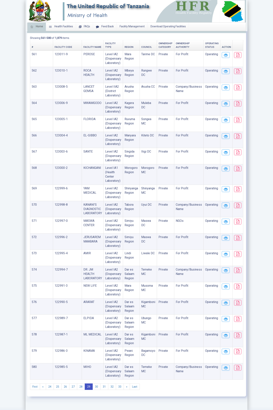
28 (80, 386)
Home (36, 26)
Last (134, 386)
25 (57, 386)
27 (73, 386)
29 (88, 386)
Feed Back (105, 26)
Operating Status (195, 47)
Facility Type (87, 47)
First (35, 386)
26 (65, 386)
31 (104, 386)
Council (123, 47)
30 (96, 386)
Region (104, 47)
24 (49, 386)
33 (119, 386)
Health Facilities (61, 26)
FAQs (84, 26)
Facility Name (64, 47)
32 (112, 386)
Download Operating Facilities (168, 26)
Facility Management (132, 26)
